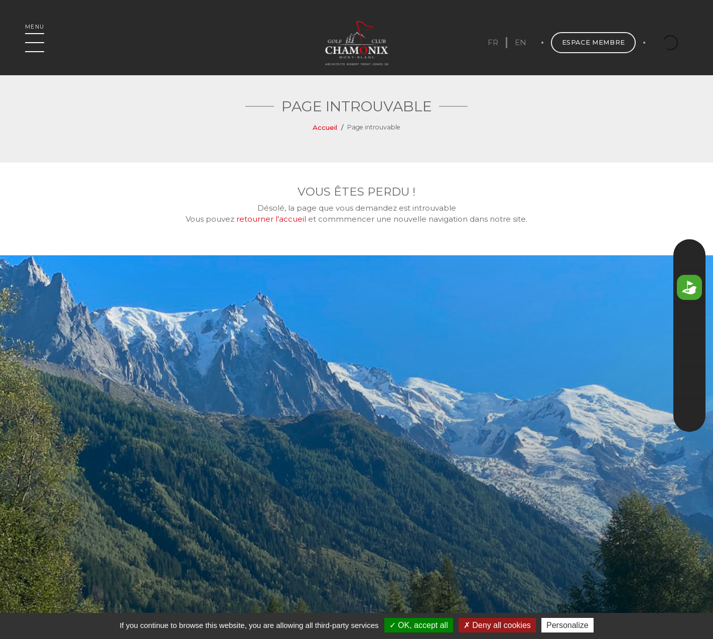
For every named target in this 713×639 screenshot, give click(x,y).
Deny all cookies (497, 625)
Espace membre (593, 42)
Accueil (325, 127)
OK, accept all (418, 625)
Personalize (567, 625)
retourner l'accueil (271, 219)
